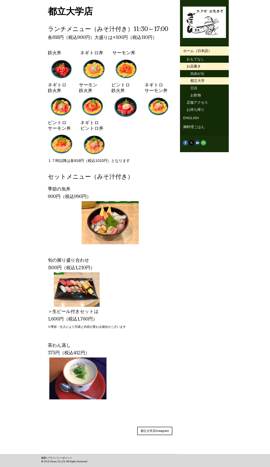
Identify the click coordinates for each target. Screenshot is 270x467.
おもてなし (195, 59)
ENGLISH (191, 118)
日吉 (193, 88)
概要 (43, 457)
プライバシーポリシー (60, 457)
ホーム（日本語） (197, 51)
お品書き (194, 66)
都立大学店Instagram (155, 430)
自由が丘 (197, 74)
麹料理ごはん (194, 127)
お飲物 (195, 95)
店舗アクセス (197, 102)
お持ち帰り (195, 110)
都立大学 (197, 81)
